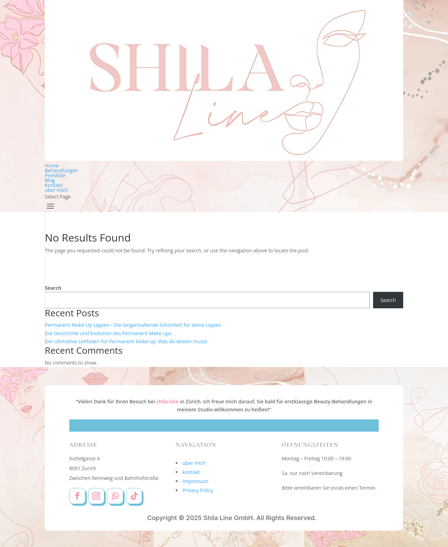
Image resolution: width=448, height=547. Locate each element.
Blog (50, 180)
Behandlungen (61, 170)
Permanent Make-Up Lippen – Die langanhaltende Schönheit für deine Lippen (133, 325)
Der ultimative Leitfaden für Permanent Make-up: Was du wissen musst (126, 341)
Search (53, 288)
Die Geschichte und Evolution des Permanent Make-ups (108, 333)
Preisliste (55, 175)
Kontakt (54, 185)
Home (52, 165)
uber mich (56, 190)
